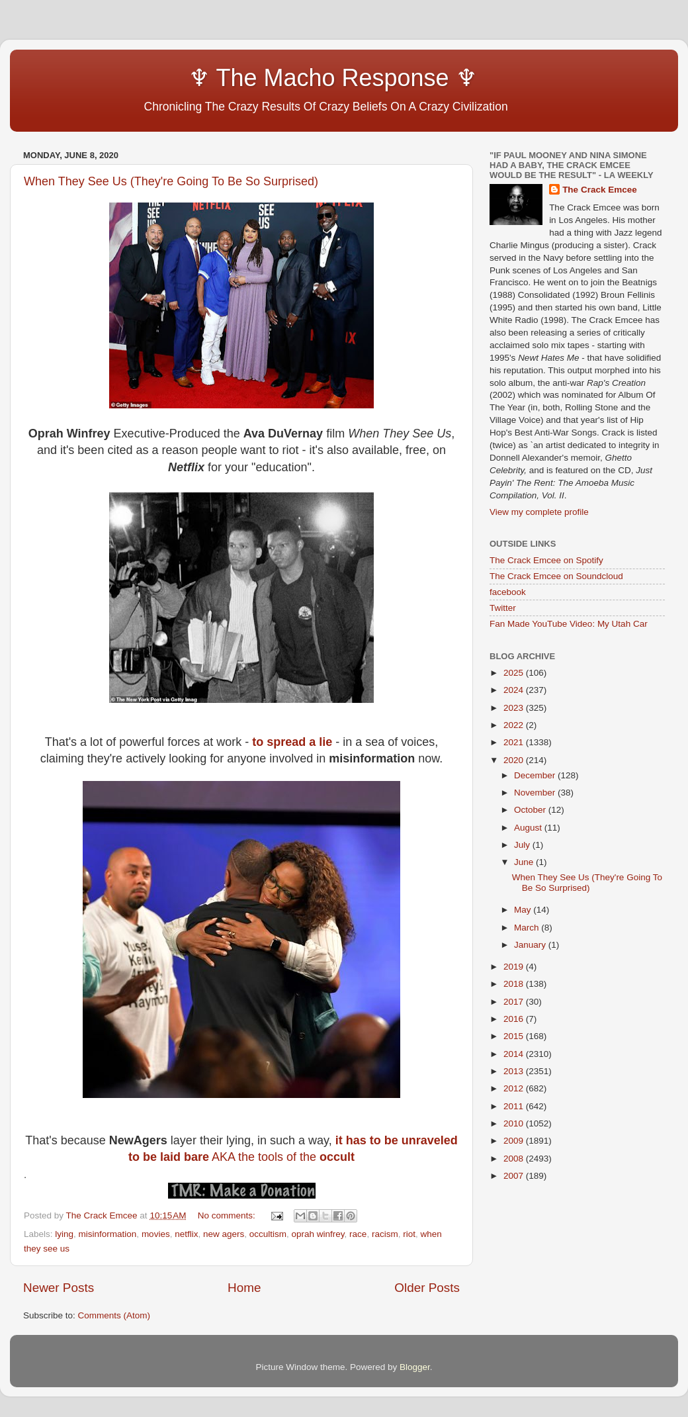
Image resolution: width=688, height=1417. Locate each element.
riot (409, 1234)
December (536, 775)
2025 (514, 673)
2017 (514, 1002)
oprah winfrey (318, 1234)
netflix (186, 1234)
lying (64, 1234)
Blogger (415, 1367)
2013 (514, 1071)
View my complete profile (539, 512)
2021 (514, 742)
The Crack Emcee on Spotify (546, 560)
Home (244, 1288)
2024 (514, 690)
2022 (514, 725)
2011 (514, 1106)
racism (385, 1234)
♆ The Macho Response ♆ (253, 77)
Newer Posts (58, 1288)
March (527, 928)
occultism (267, 1234)
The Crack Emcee (599, 190)
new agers (223, 1234)
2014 (514, 1054)
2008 (514, 1159)
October (531, 810)
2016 (514, 1019)
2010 (514, 1123)
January (531, 945)
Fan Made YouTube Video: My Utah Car (569, 624)
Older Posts (427, 1288)
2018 (514, 984)
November (536, 793)
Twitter (503, 608)
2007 (514, 1176)
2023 (514, 708)
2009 (514, 1141)
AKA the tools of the (283, 1157)
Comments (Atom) (114, 1315)
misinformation (108, 1234)
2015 (514, 1036)
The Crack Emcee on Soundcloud (556, 576)
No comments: (228, 1215)
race (357, 1234)
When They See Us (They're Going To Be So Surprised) (171, 181)
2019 (514, 967)
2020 (514, 760)
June (525, 862)
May (523, 910)
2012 (514, 1088)
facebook (508, 592)
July (523, 845)
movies (156, 1234)
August (529, 828)
